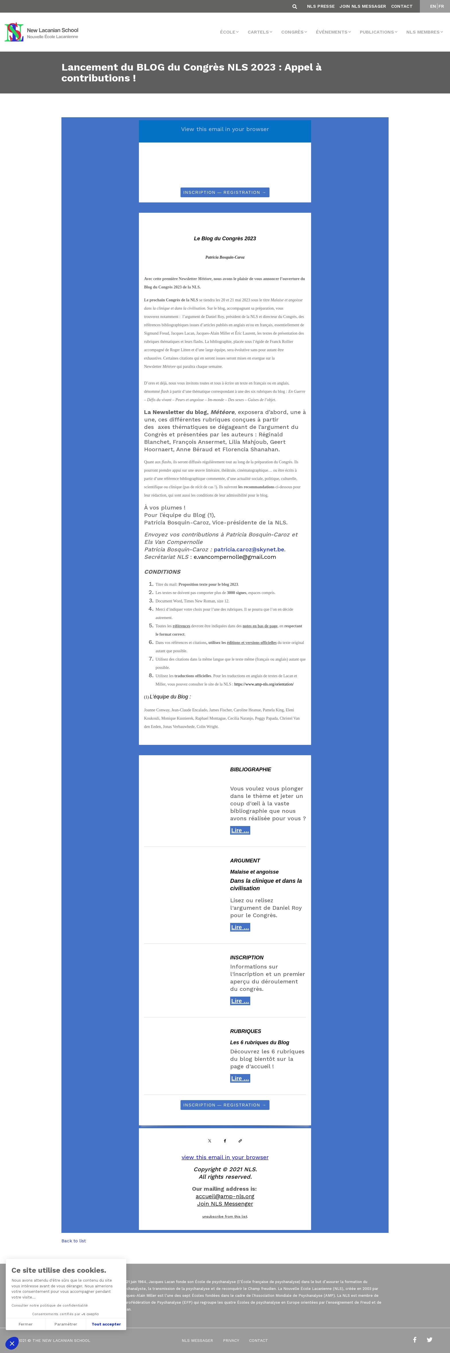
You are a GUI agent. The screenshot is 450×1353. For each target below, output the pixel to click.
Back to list (73, 1240)
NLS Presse (321, 6)
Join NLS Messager (363, 6)
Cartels (258, 32)
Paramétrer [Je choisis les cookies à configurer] (66, 1324)
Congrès (292, 32)
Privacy (231, 1340)
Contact (402, 6)
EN (433, 6)
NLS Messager (197, 1340)
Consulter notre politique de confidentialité (49, 1305)
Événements (332, 32)
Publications (377, 32)
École (227, 32)
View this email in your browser (225, 129)
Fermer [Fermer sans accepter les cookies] (26, 1324)
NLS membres (423, 32)
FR (441, 6)
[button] (12, 1343)
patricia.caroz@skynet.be (249, 549)
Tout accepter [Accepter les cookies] (106, 1324)
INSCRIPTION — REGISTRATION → (225, 192)
